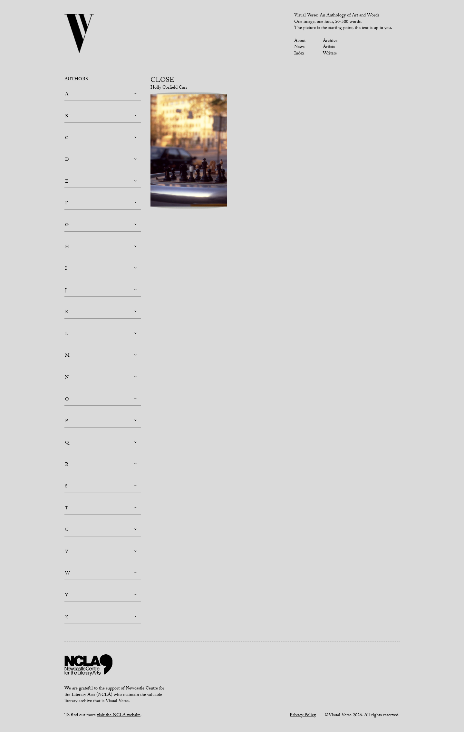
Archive (330, 41)
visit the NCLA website (118, 715)
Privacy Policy (303, 715)
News (299, 47)
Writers (330, 54)
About (299, 41)
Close (162, 81)
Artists (329, 47)
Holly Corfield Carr (168, 88)
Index (299, 54)
